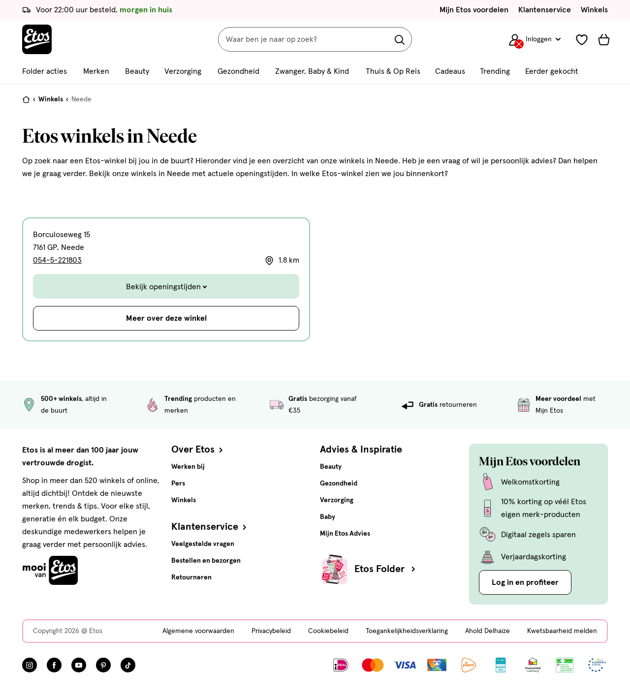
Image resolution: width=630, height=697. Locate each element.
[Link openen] (501, 665)
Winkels (594, 10)
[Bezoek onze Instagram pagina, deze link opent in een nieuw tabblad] (29, 665)
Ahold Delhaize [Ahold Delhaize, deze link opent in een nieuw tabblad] (487, 631)
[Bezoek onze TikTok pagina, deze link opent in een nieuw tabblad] (128, 665)
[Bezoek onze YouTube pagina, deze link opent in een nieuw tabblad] (78, 665)
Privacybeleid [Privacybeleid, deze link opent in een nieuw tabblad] (271, 631)
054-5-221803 (57, 260)
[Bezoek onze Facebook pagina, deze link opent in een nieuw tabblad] (54, 665)
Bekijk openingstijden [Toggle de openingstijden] (166, 287)
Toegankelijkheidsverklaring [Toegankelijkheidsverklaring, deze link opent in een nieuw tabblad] (407, 631)
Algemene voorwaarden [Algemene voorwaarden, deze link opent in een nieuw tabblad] (198, 631)
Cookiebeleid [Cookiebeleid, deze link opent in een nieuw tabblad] (328, 631)
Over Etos (198, 450)
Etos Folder (385, 569)
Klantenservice (544, 10)
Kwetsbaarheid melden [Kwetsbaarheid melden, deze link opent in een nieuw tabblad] (562, 631)
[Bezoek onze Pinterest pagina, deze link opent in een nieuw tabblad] (103, 665)
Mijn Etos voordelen (474, 10)
